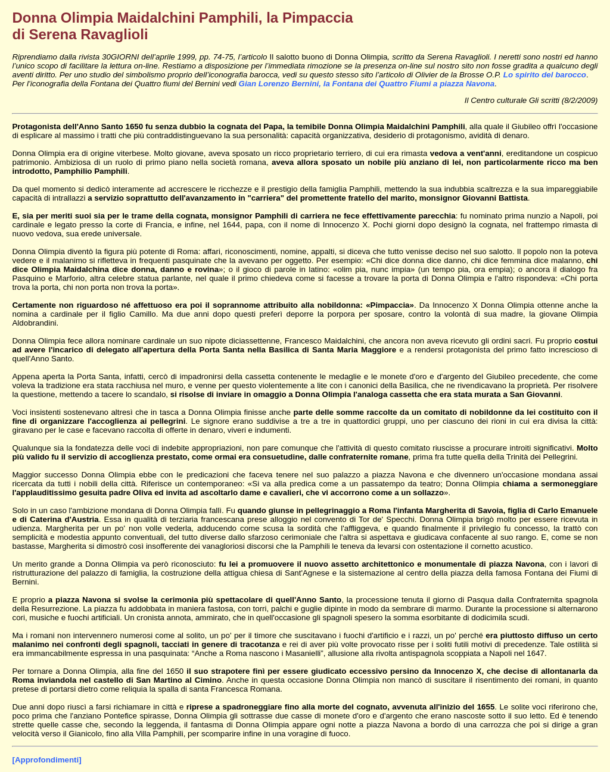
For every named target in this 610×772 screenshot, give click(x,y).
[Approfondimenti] (46, 759)
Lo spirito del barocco (544, 74)
